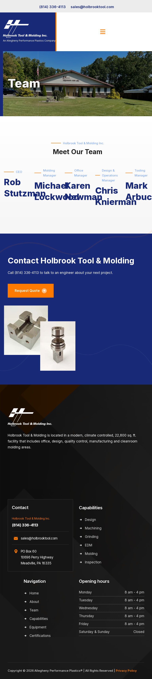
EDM (88, 545)
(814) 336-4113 (52, 7)
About (34, 602)
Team (33, 610)
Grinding (91, 537)
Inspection (93, 562)
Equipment (37, 627)
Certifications (40, 636)
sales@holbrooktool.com (92, 7)
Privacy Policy (126, 670)
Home (34, 593)
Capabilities (38, 619)
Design (90, 520)
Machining (93, 528)
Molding (91, 554)
